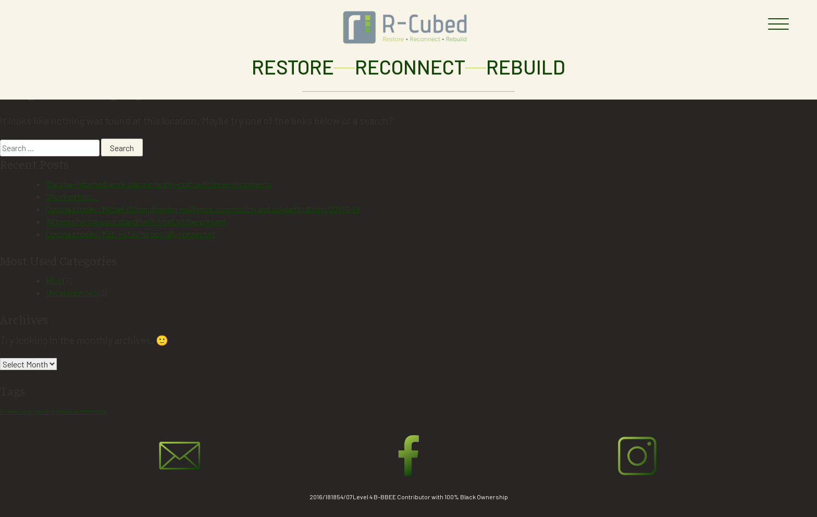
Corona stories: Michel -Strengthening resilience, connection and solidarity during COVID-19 (203, 209)
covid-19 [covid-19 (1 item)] (44, 411)
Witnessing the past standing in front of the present (136, 221)
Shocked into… (72, 196)
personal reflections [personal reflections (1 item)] (81, 411)
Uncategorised (71, 293)
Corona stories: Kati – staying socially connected (130, 234)
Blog (53, 280)
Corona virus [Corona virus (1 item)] (15, 411)
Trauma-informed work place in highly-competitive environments (158, 184)
